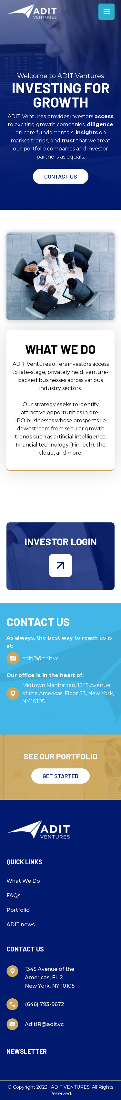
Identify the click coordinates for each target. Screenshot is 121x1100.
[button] (106, 12)
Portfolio (18, 910)
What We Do (23, 881)
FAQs (13, 895)
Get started (60, 775)
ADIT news (20, 924)
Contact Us (60, 176)
